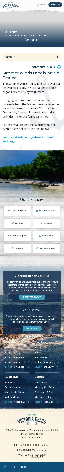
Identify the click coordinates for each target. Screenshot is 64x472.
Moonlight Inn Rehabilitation (47, 387)
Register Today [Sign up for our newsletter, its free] (32, 297)
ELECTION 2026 (12, 347)
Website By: (32, 456)
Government (17, 367)
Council (9, 352)
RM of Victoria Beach (10, 5)
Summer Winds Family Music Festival (26, 35)
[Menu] (55, 4)
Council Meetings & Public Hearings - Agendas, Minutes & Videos (17, 357)
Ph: (32, 437)
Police (38, 347)
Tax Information (12, 387)
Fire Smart (10, 382)
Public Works (41, 357)
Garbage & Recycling (45, 362)
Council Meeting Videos (17, 362)
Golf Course (41, 382)
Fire (36, 352)
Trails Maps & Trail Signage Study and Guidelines (47, 392)
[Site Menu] (32, 57)
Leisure (13, 32)
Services (45, 367)
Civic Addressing (13, 397)
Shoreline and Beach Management (17, 392)
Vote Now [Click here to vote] (32, 328)
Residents (16, 401)
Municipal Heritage (44, 397)
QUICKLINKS (14, 467)
